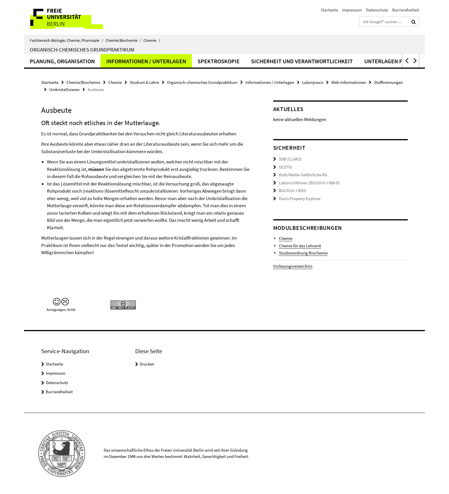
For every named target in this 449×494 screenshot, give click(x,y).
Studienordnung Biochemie (303, 253)
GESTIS (285, 167)
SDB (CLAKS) (290, 159)
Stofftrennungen (388, 82)
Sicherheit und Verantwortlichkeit (302, 61)
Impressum (352, 10)
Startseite (329, 10)
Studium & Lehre (144, 82)
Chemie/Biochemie (123, 40)
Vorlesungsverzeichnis (292, 266)
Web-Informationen (348, 82)
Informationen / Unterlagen (146, 61)
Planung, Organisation (62, 61)
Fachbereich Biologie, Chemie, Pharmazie (66, 40)
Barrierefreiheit (405, 10)
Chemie (151, 40)
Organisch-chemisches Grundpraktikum (82, 49)
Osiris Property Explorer (300, 198)
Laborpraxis (312, 82)
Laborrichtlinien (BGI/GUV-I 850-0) (309, 182)
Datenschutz (377, 10)
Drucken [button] (147, 364)
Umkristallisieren (64, 89)
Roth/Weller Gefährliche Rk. (303, 174)
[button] (406, 61)
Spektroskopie (219, 61)
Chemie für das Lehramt (300, 245)
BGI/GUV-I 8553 (292, 190)
